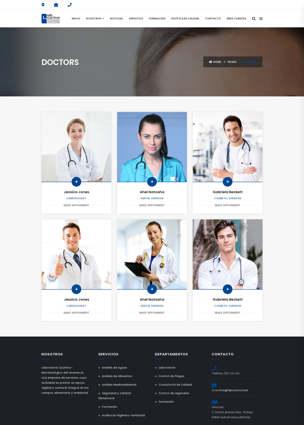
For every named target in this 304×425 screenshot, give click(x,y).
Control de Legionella (172, 393)
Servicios (136, 18)
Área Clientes (236, 18)
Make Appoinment (76, 205)
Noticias (116, 18)
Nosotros (93, 18)
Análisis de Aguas (112, 368)
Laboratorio (165, 368)
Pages (232, 62)
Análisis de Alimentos (115, 376)
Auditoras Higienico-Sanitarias (121, 415)
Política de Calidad (185, 18)
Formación (157, 18)
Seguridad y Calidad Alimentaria (114, 395)
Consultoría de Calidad (173, 385)
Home (215, 62)
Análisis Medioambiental (117, 385)
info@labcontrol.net (233, 390)
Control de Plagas (169, 376)
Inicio (76, 18)
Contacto (213, 18)
